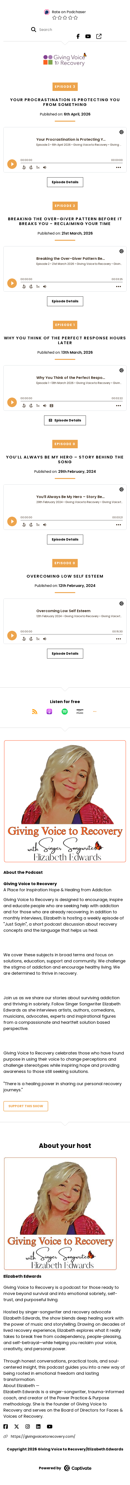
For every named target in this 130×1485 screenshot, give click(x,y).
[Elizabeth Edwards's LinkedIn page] (41, 1426)
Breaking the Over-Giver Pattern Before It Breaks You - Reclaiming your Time (65, 221)
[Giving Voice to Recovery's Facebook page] (78, 36)
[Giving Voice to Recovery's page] (99, 36)
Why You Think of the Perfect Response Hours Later (65, 340)
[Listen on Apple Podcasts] (49, 711)
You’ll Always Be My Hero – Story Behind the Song (65, 459)
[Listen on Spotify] (65, 711)
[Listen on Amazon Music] (80, 711)
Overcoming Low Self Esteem (65, 576)
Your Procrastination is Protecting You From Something (65, 102)
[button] (94, 711)
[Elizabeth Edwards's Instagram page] (30, 1426)
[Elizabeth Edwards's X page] (19, 1426)
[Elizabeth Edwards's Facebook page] (8, 1426)
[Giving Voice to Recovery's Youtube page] (88, 36)
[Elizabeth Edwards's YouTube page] (52, 1426)
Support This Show (25, 1106)
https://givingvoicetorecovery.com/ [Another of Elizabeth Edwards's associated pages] (39, 1436)
